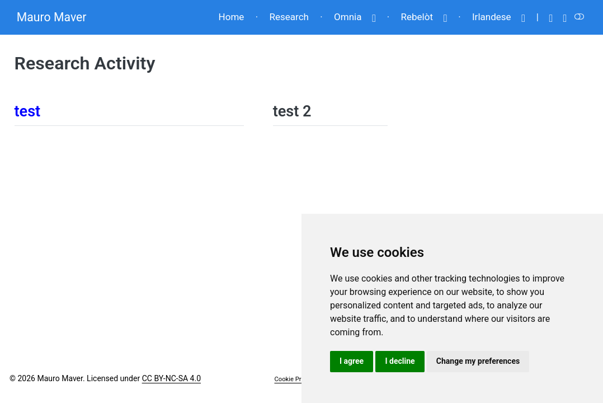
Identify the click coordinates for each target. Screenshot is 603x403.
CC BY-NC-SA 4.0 (171, 378)
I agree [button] (352, 361)
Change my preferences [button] (478, 361)
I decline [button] (399, 361)
